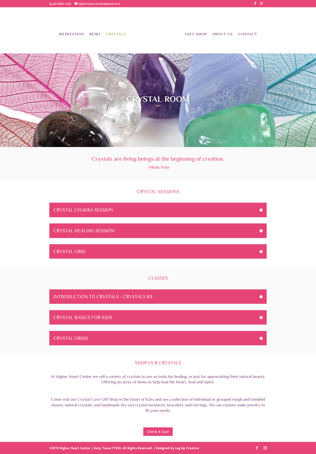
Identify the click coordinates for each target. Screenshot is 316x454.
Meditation (71, 34)
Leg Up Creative (187, 448)
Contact (247, 34)
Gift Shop (196, 34)
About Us (222, 34)
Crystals (116, 34)
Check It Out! (158, 431)
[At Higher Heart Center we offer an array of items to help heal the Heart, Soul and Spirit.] (158, 380)
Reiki (94, 34)
